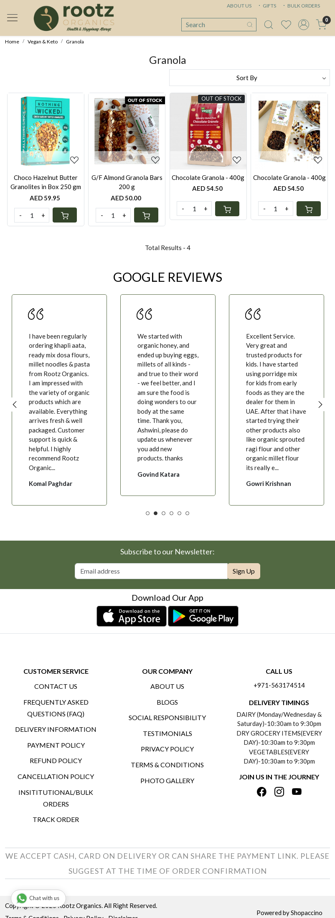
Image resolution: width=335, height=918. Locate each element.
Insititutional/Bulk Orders (55, 798)
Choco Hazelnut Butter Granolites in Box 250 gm (45, 182)
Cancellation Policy (56, 776)
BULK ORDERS (301, 6)
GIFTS (266, 6)
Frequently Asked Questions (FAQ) (56, 708)
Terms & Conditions (167, 765)
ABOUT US (239, 6)
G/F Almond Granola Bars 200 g (126, 182)
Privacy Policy (167, 749)
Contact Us (55, 686)
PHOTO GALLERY (167, 780)
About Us (167, 686)
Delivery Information (55, 729)
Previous (14, 404)
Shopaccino (306, 912)
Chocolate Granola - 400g (208, 177)
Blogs (167, 702)
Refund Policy (56, 760)
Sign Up (244, 571)
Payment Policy (56, 745)
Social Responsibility (167, 717)
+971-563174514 (279, 685)
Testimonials (167, 733)
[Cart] (65, 215)
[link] (268, 24)
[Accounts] (303, 24)
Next (320, 404)
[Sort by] (249, 77)
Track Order (56, 819)
